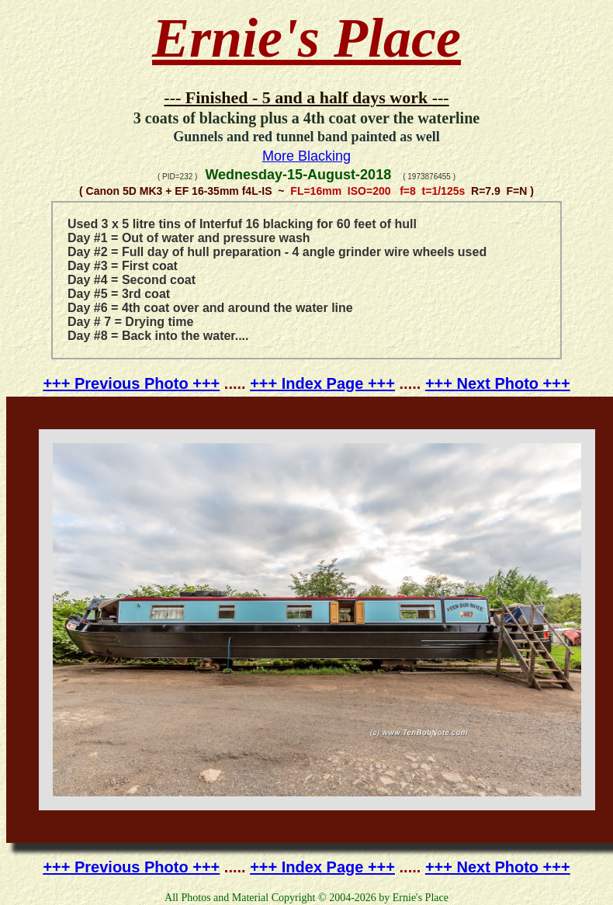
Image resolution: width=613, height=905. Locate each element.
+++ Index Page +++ (322, 383)
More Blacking (306, 156)
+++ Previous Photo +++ (131, 383)
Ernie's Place (306, 38)
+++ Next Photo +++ (497, 383)
